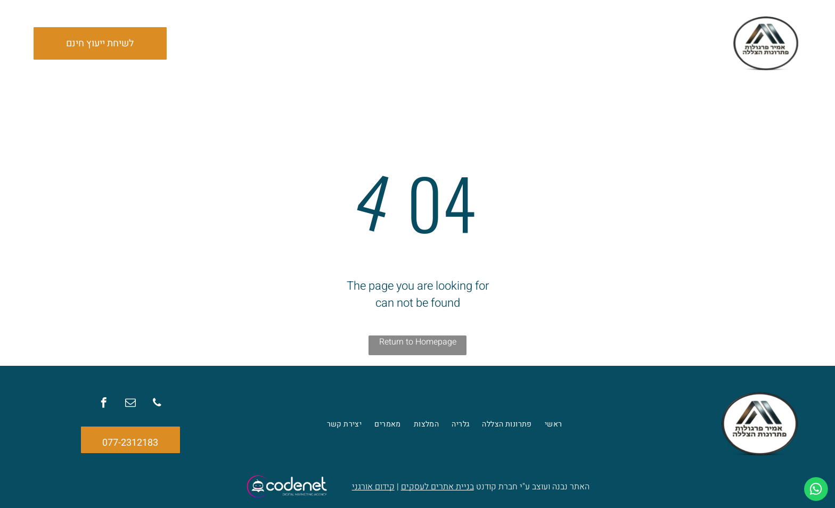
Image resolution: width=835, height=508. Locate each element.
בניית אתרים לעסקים (437, 486)
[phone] (155, 404)
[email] (130, 404)
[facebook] (106, 404)
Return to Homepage (417, 341)
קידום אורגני (373, 486)
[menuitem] (558, 43)
